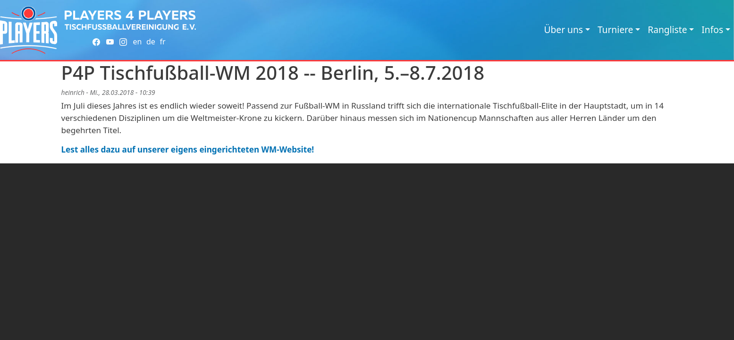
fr (162, 41)
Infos (712, 29)
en (137, 41)
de (150, 41)
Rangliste (667, 29)
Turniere (615, 29)
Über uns (563, 29)
